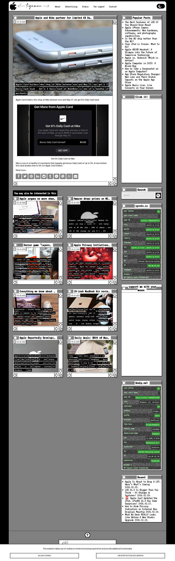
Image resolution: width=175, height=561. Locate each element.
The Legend (98, 6)
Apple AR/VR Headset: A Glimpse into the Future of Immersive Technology (141, 52)
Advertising (71, 6)
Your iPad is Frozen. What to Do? (142, 45)
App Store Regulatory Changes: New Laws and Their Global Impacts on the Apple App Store (143, 78)
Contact (113, 6)
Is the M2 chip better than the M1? (141, 40)
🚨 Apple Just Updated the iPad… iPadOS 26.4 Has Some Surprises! (141, 501)
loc (142, 247)
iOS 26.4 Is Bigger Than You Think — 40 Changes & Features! (141, 492)
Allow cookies (44, 556)
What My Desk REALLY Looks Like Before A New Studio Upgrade (140, 517)
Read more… (21, 170)
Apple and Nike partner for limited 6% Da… (63, 17)
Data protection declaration (130, 556)
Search (158, 196)
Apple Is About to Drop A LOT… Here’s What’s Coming (143, 483)
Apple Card (21, 100)
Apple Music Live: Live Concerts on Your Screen (139, 86)
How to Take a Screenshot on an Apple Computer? (141, 70)
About (57, 6)
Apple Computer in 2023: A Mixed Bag (140, 65)
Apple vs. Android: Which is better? (141, 59)
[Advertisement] (141, 141)
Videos (85, 6)
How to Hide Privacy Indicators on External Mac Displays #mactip (141, 509)
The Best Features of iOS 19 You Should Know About (141, 23)
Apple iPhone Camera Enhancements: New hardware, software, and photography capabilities (141, 31)
